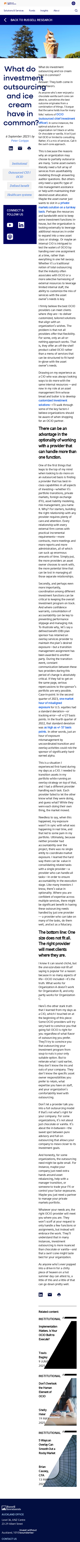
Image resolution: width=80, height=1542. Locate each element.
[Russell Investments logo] (10, 3)
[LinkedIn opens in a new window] (21, 225)
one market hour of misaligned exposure (55, 703)
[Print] (29, 148)
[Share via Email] (20, 148)
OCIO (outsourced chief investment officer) (56, 118)
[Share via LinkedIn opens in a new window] (10, 148)
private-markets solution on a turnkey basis (56, 207)
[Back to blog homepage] (27, 20)
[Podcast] (10, 237)
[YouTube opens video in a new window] (10, 225)
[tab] (74, 3)
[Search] (76, 10)
